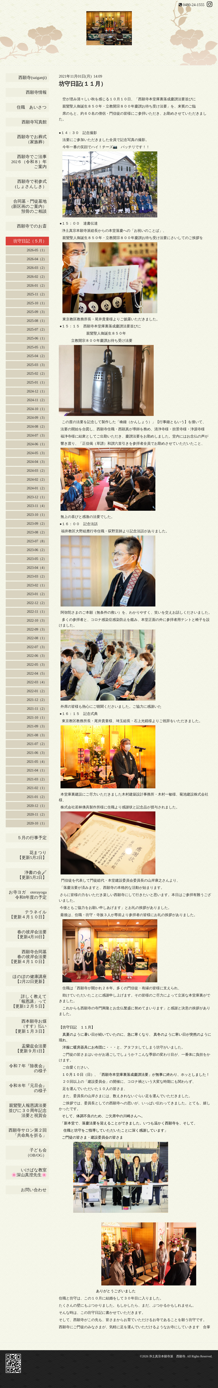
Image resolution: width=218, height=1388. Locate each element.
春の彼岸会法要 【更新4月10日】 (32, 934)
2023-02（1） (37, 585)
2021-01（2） (37, 797)
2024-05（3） (37, 453)
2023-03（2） (37, 576)
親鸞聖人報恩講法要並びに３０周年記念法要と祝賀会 (28, 1110)
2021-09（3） (37, 726)
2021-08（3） (37, 735)
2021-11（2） (37, 709)
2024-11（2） (37, 400)
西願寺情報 (36, 92)
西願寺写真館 (34, 122)
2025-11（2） (37, 294)
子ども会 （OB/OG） (37, 1152)
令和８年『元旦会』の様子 (29, 1088)
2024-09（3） (37, 418)
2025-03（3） (37, 365)
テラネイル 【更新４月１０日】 (29, 914)
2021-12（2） (37, 700)
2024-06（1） (37, 444)
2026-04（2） (37, 259)
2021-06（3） (37, 753)
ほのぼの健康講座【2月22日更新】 (30, 979)
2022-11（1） (37, 611)
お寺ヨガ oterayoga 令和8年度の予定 (29, 894)
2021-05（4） (37, 762)
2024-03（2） (37, 471)
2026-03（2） (37, 268)
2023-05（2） (37, 559)
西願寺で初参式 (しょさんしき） (32, 184)
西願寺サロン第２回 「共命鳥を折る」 (29, 1132)
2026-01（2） (37, 285)
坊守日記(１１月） (82, 84)
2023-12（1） (37, 497)
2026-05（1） (37, 250)
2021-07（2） (37, 744)
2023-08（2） (37, 532)
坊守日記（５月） (31, 241)
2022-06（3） (37, 656)
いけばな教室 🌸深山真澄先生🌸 (30, 1172)
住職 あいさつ (32, 107)
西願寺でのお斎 (33, 226)
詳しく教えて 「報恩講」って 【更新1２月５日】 (30, 1001)
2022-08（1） (37, 638)
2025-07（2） (37, 329)
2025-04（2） (37, 356)
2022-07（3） (37, 647)
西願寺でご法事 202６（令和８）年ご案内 (30, 161)
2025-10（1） (37, 303)
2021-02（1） (37, 788)
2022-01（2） (37, 691)
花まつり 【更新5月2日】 (33, 855)
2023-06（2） (37, 550)
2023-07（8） (37, 541)
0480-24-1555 (193, 5)
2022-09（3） (37, 629)
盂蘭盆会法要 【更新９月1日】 (32, 1048)
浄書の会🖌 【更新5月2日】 (28, 875)
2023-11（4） (37, 506)
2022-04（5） (37, 673)
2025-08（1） (37, 321)
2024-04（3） (37, 462)
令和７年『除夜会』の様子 (29, 1068)
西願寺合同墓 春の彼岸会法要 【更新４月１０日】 (29, 956)
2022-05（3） (37, 664)
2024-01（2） (37, 488)
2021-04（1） (37, 770)
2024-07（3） (37, 435)
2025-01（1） (37, 382)
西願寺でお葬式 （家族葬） (33, 139)
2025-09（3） (37, 312)
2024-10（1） (37, 409)
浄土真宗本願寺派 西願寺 (167, 1356)
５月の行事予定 (32, 837)
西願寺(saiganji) (32, 77)
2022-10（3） (37, 620)
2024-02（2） (37, 479)
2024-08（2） (37, 426)
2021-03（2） (37, 779)
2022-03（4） (37, 682)
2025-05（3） (37, 347)
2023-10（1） (37, 515)
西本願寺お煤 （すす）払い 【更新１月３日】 (31, 1026)
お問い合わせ (34, 1189)
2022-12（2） (37, 603)
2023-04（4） (37, 568)
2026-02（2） (37, 277)
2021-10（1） (37, 717)
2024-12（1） (37, 391)
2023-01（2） (37, 594)
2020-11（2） (37, 814)
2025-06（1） (37, 338)
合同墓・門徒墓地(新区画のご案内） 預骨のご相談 (30, 206)
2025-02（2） (37, 373)
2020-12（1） (37, 806)
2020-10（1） (37, 823)
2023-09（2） (37, 523)
